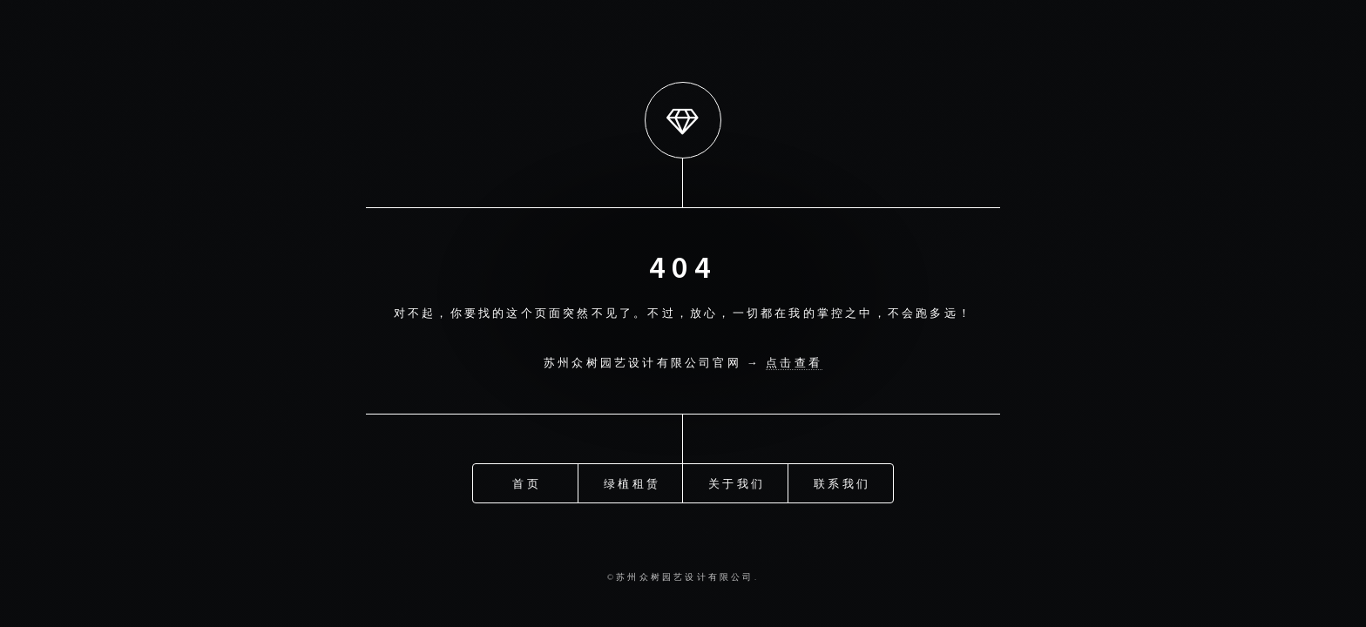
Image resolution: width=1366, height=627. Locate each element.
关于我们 (736, 482)
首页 (526, 482)
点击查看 (794, 362)
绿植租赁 (632, 482)
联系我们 (842, 482)
